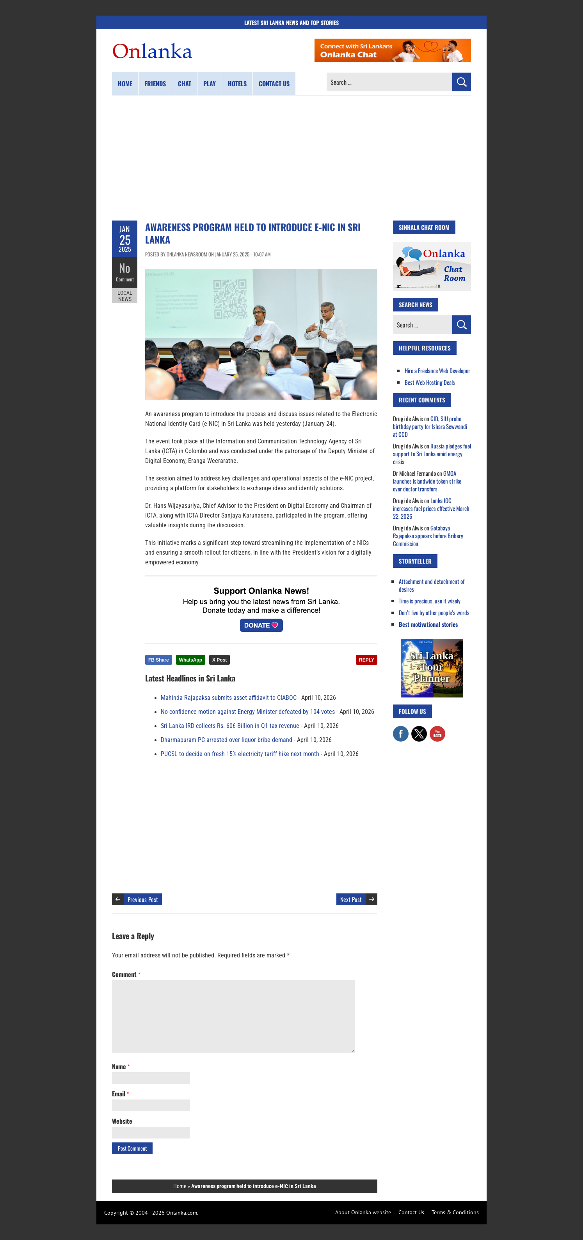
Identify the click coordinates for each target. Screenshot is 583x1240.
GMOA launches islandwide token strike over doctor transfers (427, 481)
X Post (219, 660)
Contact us (274, 83)
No (124, 267)
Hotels (237, 83)
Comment (125, 279)
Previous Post (143, 899)
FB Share (158, 660)
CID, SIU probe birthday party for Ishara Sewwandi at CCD (430, 426)
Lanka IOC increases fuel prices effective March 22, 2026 (431, 508)
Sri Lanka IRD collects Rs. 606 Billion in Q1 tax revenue (230, 725)
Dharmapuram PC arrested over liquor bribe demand (226, 740)
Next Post (351, 899)
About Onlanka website (363, 1212)
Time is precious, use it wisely (429, 600)
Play (209, 83)
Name (121, 1066)
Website (122, 1121)
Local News (124, 296)
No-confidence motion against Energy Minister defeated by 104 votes (248, 711)
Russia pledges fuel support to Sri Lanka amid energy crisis (432, 453)
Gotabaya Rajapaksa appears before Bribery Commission (428, 535)
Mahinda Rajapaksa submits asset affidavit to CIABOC (229, 697)
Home (125, 83)
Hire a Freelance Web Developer (437, 370)
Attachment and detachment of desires (431, 585)
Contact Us (411, 1212)
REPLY (366, 660)
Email (120, 1093)
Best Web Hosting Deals (430, 382)
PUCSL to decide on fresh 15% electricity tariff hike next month (240, 754)
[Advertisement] (291, 158)
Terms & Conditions (455, 1212)
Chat (184, 83)
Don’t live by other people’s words (434, 612)
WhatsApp (190, 660)
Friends (155, 83)
